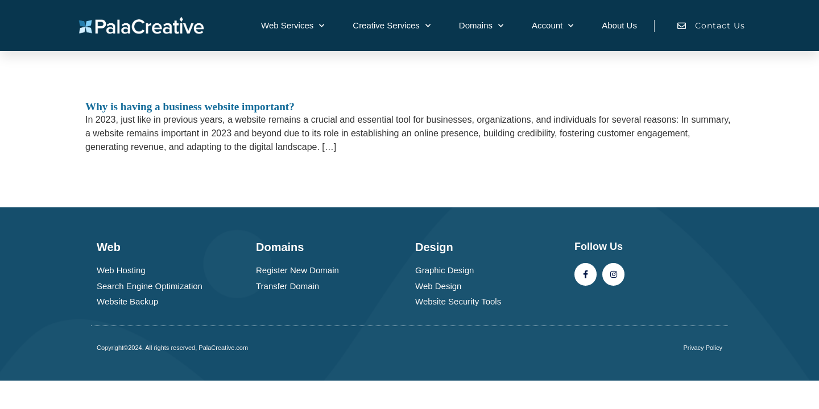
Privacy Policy (703, 347)
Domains (481, 26)
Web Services (292, 26)
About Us (619, 25)
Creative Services (392, 26)
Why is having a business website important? (190, 106)
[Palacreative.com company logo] (148, 25)
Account (552, 26)
